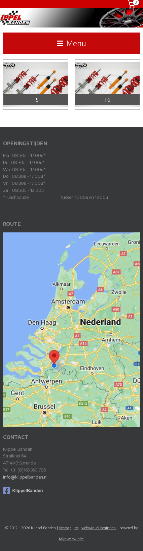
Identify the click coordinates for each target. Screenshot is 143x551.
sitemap (65, 528)
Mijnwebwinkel (71, 539)
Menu (71, 43)
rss (76, 528)
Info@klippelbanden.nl (25, 477)
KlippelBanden (23, 491)
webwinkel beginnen (98, 528)
